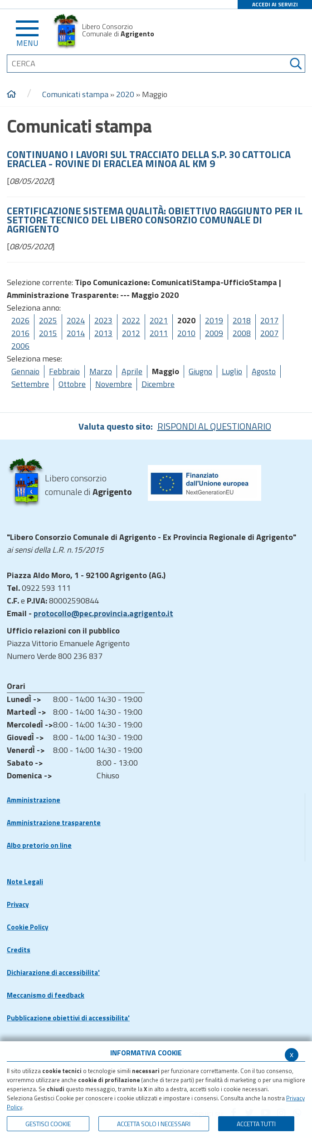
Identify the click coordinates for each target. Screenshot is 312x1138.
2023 (103, 320)
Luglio (232, 371)
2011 (159, 333)
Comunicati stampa (75, 94)
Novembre (113, 384)
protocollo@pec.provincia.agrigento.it (103, 613)
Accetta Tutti (256, 1123)
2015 (48, 333)
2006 (20, 346)
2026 (20, 320)
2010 (186, 333)
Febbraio (64, 371)
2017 (269, 320)
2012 (131, 333)
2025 (48, 320)
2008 (242, 333)
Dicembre (158, 384)
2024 (76, 320)
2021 (159, 320)
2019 (214, 320)
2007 (269, 333)
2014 (76, 333)
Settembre (30, 384)
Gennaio (25, 371)
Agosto (264, 371)
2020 (125, 94)
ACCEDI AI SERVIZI (275, 4)
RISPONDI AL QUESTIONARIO (214, 426)
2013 (103, 333)
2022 (131, 320)
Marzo (100, 371)
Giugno (200, 371)
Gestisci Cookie (48, 1123)
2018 (242, 320)
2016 (20, 333)
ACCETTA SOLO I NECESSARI (153, 1123)
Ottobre (72, 384)
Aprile (132, 371)
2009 (214, 333)
